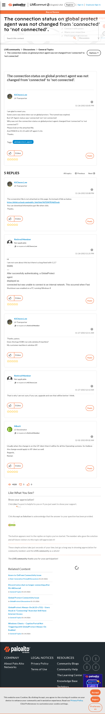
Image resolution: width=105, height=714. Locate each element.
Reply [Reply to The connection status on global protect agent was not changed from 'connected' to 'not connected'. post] (89, 156)
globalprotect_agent (23, 142)
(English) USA (55, 4)
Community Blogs (68, 663)
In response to (27, 246)
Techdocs (63, 686)
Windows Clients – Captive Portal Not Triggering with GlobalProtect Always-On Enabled (27, 626)
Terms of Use (39, 669)
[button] (95, 692)
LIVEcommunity (12, 49)
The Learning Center (69, 675)
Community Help (67, 669)
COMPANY (11, 657)
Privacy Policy (77, 700)
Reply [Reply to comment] (89, 221)
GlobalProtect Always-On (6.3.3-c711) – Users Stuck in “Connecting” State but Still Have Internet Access (29, 610)
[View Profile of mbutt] (17, 426)
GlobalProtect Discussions (20, 601)
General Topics (46, 49)
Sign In (80, 5)
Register (69, 5)
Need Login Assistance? (89, 38)
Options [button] (93, 53)
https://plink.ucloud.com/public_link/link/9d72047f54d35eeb (33, 202)
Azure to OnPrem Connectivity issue (24, 575)
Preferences (95, 707)
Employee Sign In (93, 5)
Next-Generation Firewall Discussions (24, 579)
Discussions (29, 49)
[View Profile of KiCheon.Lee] (20, 95)
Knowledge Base (67, 681)
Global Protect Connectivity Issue (23, 597)
